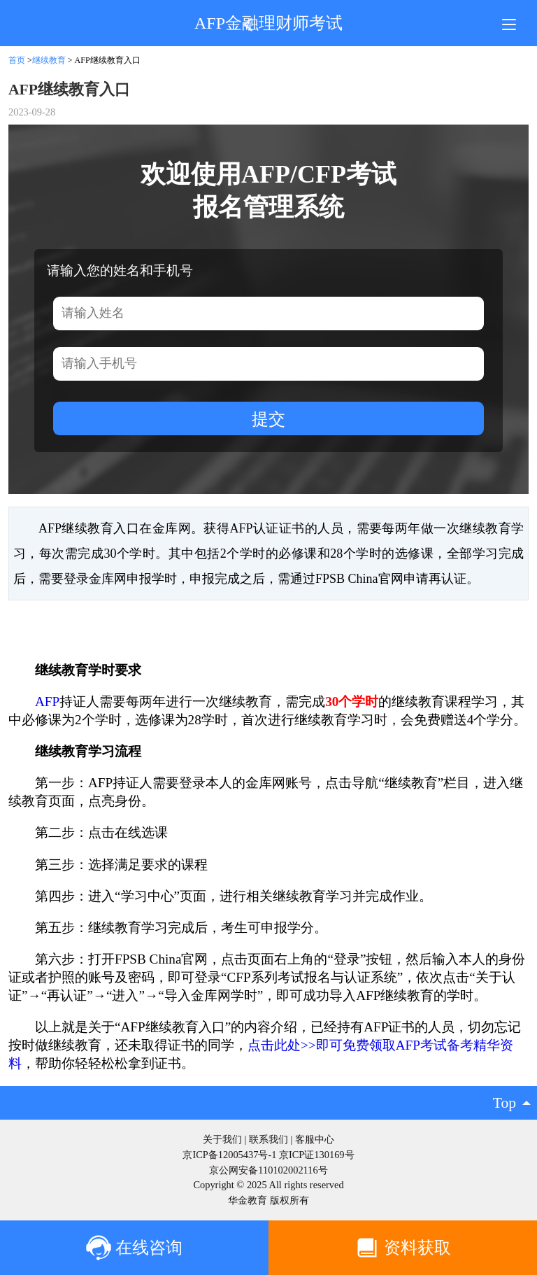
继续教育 (49, 60)
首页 (16, 60)
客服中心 (314, 1139)
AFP (47, 701)
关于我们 (222, 1139)
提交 (268, 418)
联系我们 (268, 1139)
